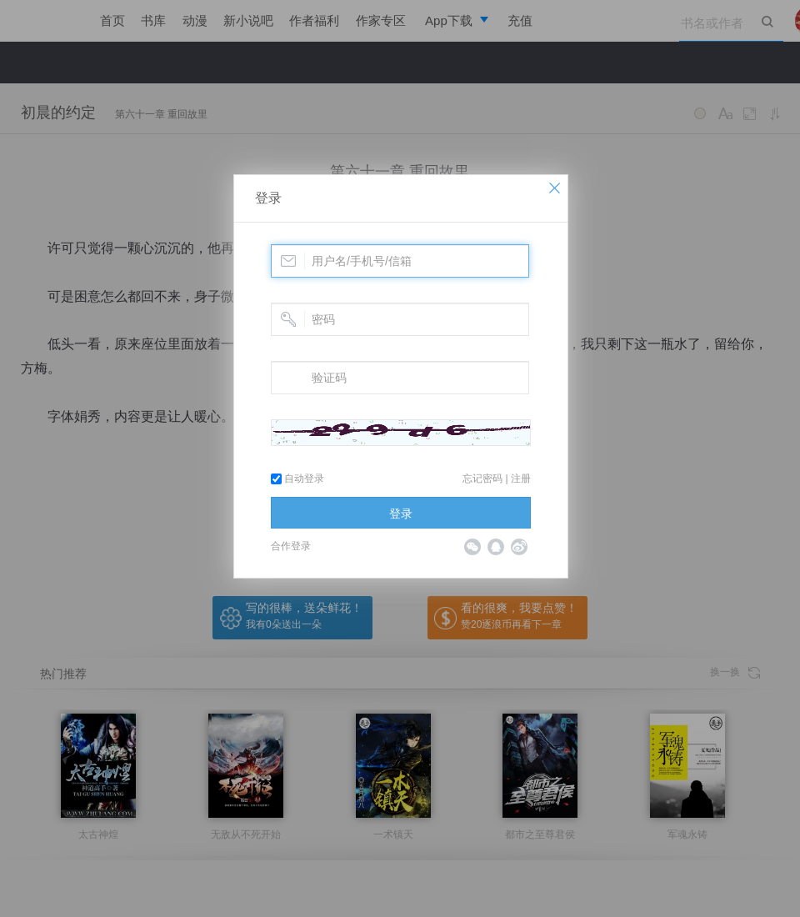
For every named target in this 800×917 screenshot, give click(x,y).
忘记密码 (482, 478)
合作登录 (291, 546)
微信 (472, 547)
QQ (496, 547)
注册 (521, 478)
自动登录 (297, 478)
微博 (519, 547)
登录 (268, 198)
